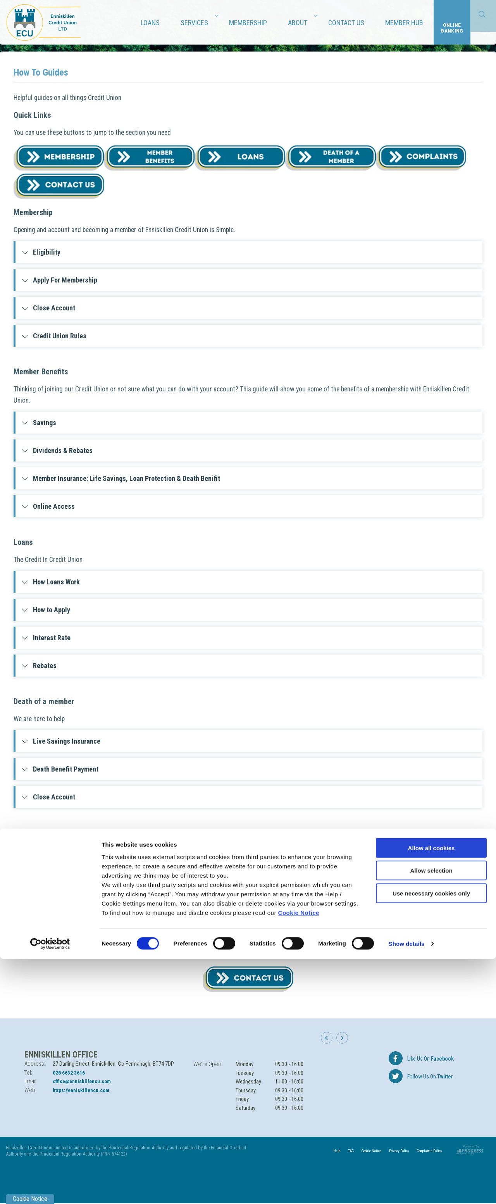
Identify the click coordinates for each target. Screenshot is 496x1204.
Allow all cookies (431, 1092)
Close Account (48, 308)
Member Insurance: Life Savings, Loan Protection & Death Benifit (120, 478)
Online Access (48, 506)
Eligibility (40, 252)
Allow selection (431, 1115)
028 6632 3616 (71, 1072)
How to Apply (45, 610)
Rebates (39, 665)
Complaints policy (53, 872)
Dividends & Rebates (57, 450)
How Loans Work (50, 582)
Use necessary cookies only (431, 1138)
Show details (407, 1188)
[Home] (44, 22)
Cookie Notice (299, 1157)
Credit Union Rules (53, 336)
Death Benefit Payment (59, 769)
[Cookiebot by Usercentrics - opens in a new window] (50, 1189)
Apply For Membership (59, 280)
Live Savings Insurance (60, 741)
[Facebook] (421, 1058)
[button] (329, 1041)
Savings (38, 423)
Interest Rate (46, 638)
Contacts (40, 900)
